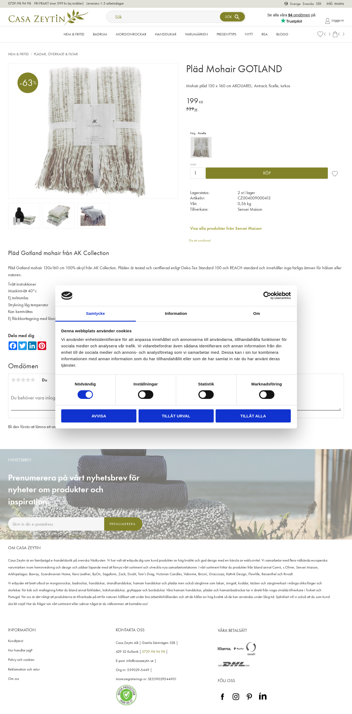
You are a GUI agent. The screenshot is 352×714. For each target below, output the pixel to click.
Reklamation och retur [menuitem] (24, 669)
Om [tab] (256, 313)
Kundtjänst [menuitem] (15, 641)
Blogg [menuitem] (282, 34)
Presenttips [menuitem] (226, 34)
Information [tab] (176, 313)
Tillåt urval (176, 416)
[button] (323, 34)
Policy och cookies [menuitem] (21, 659)
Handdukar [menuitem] (165, 34)
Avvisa (99, 416)
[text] (265, 101)
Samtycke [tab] (95, 313)
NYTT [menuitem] (249, 34)
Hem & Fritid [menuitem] (74, 34)
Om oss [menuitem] (13, 678)
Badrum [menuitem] (100, 34)
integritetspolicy (75, 536)
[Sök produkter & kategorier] (163, 16)
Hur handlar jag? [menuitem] (20, 650)
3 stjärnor (23, 379)
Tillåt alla (253, 416)
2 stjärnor (18, 379)
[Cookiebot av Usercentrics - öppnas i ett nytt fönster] (267, 296)
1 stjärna (13, 379)
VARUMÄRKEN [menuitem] (196, 34)
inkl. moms (335, 3)
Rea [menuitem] (265, 34)
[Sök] (232, 16)
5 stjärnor (32, 379)
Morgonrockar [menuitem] (131, 34)
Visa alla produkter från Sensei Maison (226, 228)
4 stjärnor (28, 379)
